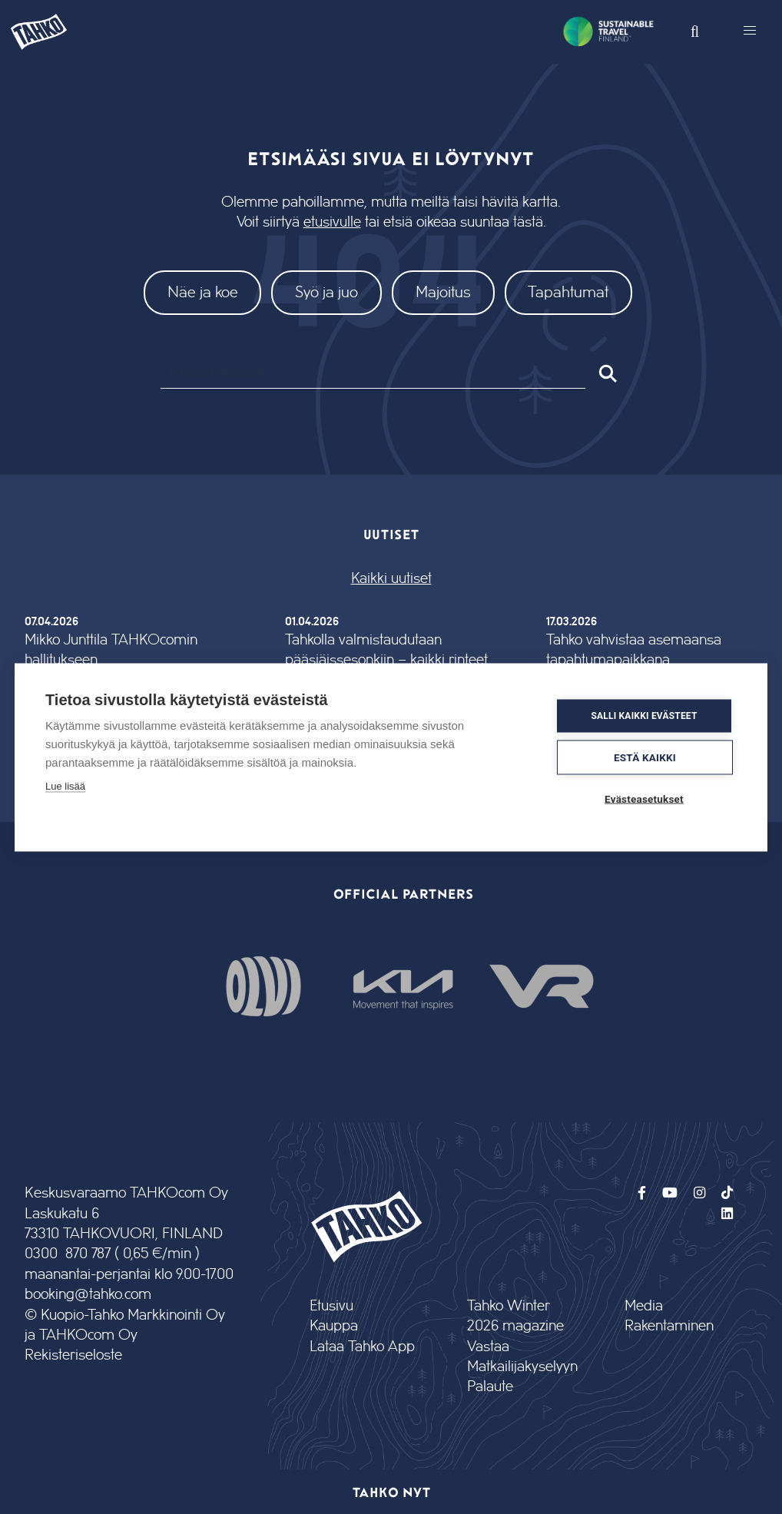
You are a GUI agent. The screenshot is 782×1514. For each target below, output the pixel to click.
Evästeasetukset (644, 798)
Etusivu (331, 1306)
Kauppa (334, 1326)
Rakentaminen (669, 1326)
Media (644, 1306)
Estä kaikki (645, 756)
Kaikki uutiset (391, 578)
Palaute (490, 1386)
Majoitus (443, 292)
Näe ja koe (202, 292)
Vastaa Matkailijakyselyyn (521, 1356)
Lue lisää (65, 785)
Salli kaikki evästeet (644, 716)
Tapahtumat (568, 292)
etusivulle (332, 222)
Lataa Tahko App (362, 1346)
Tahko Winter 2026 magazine (515, 1316)
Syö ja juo (326, 292)
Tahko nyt (391, 1492)
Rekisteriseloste (73, 1355)
